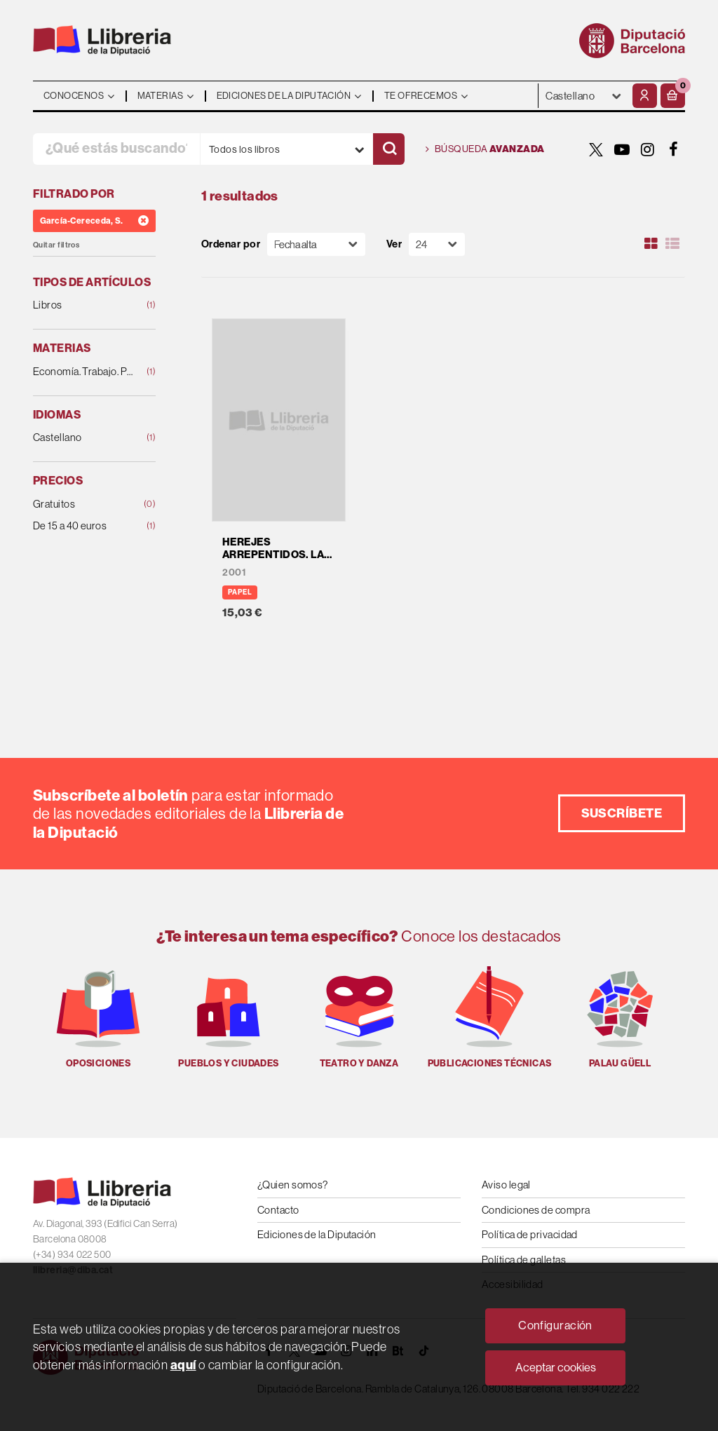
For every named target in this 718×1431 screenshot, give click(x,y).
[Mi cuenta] (644, 95)
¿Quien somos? (292, 1185)
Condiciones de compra (536, 1210)
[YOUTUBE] (622, 149)
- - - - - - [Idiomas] (583, 95)
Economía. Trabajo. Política (83, 372)
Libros (83, 305)
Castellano (83, 438)
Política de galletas (524, 1260)
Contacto (278, 1210)
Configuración (555, 1325)
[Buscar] (389, 149)
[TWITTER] (596, 149)
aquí (183, 1365)
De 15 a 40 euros (83, 526)
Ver (394, 244)
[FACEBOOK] (674, 149)
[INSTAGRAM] (648, 149)
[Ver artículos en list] (672, 244)
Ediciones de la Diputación (317, 1234)
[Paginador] (437, 244)
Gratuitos (83, 504)
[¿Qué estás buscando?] (116, 149)
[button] (673, 95)
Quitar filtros (56, 245)
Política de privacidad (530, 1234)
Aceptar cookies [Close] (555, 1367)
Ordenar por (230, 244)
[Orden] (316, 244)
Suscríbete (622, 813)
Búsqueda (485, 149)
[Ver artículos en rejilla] (651, 244)
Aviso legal (506, 1185)
